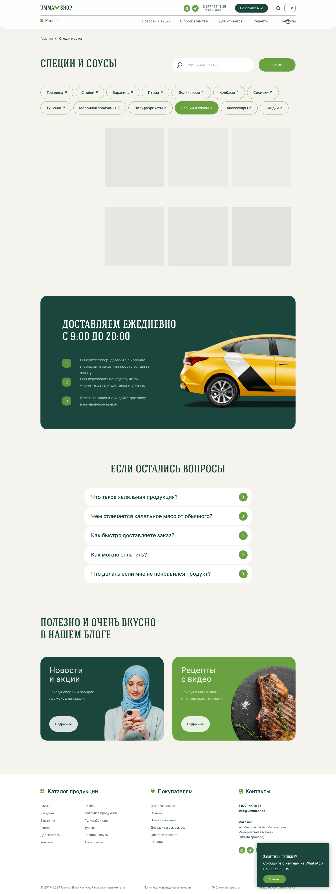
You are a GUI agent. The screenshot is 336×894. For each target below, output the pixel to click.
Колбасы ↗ (229, 92)
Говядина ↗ (57, 92)
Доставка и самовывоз (168, 827)
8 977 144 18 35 (214, 6)
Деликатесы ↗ (191, 92)
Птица (45, 827)
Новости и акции (156, 21)
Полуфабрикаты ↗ (150, 108)
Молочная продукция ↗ (100, 108)
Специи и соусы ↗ (197, 108)
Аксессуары (93, 842)
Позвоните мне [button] (251, 8)
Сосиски (90, 806)
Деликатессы (50, 835)
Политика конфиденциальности (167, 887)
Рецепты (261, 21)
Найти (277, 65)
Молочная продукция (100, 813)
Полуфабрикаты (96, 820)
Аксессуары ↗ (239, 108)
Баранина (47, 820)
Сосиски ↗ (263, 92)
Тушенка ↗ (55, 108)
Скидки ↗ (274, 108)
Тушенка (90, 827)
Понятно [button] (274, 879)
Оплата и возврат (164, 834)
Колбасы (46, 842)
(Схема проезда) (251, 837)
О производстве (194, 21)
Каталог (52, 20)
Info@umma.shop (251, 811)
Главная (46, 38)
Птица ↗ (155, 92)
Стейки (45, 806)
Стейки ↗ (90, 92)
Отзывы (157, 813)
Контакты (287, 21)
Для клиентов (231, 21)
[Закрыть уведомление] (326, 846)
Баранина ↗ (123, 92)
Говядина (47, 813)
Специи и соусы (71, 38)
